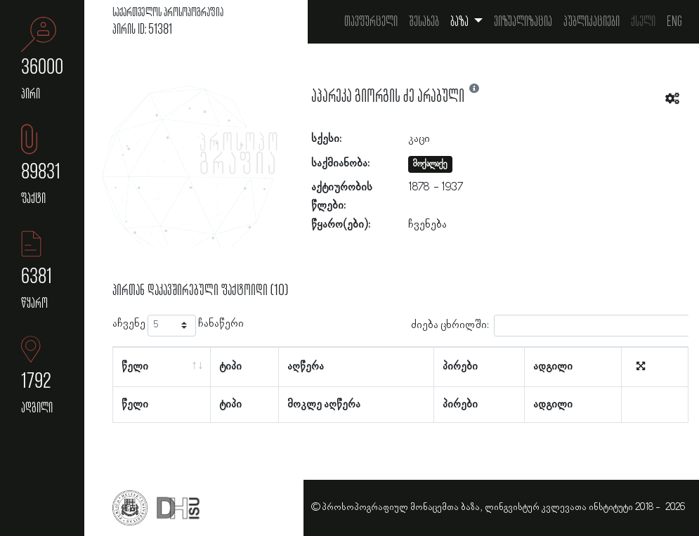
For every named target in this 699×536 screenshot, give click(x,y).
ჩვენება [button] (427, 224)
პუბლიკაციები (591, 21)
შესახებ (424, 21)
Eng (674, 21)
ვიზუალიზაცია (523, 21)
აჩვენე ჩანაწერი (178, 325)
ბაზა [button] (460, 21)
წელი (135, 366)
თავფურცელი (371, 21)
